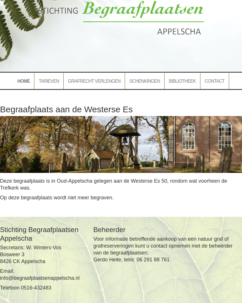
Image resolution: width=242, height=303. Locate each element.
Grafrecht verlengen (94, 81)
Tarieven (49, 81)
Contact (215, 81)
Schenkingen (144, 81)
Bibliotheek (182, 81)
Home (23, 81)
